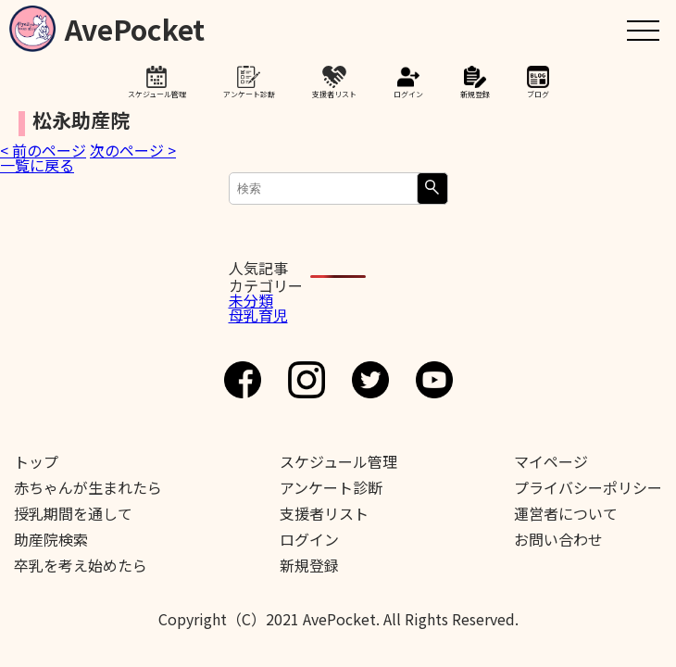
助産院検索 (51, 539)
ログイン (408, 93)
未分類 (251, 300)
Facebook (242, 379)
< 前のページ (43, 150)
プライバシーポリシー (588, 487)
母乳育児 (258, 315)
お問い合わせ (558, 539)
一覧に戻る (37, 165)
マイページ (551, 461)
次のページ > (133, 150)
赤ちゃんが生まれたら (88, 487)
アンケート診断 (249, 93)
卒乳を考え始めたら (80, 565)
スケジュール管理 (157, 93)
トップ (36, 461)
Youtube (434, 379)
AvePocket (135, 25)
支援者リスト (334, 93)
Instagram (306, 379)
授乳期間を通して (73, 513)
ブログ (538, 93)
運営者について (566, 513)
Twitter (370, 379)
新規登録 (475, 93)
